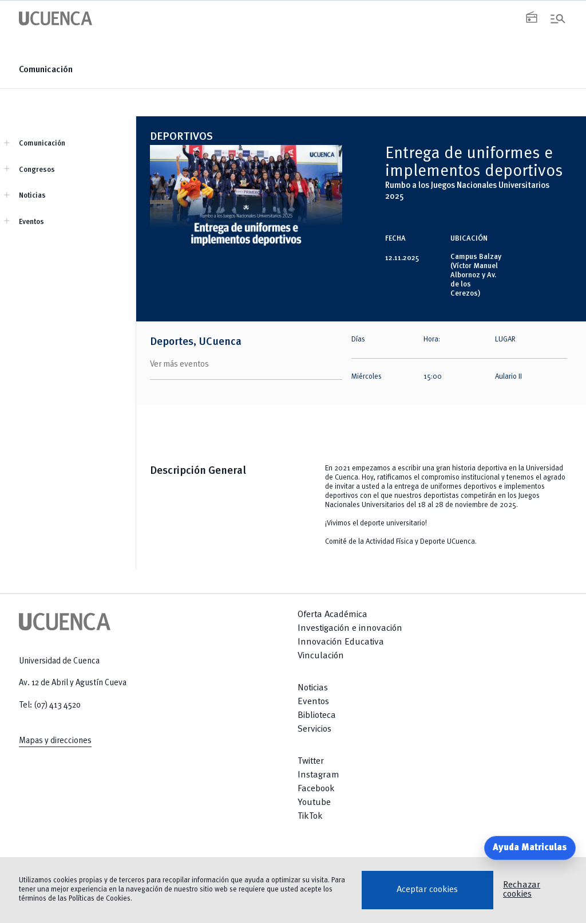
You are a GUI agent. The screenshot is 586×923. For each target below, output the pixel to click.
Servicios (314, 729)
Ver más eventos (179, 364)
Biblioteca (317, 715)
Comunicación (46, 69)
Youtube (314, 802)
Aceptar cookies (427, 889)
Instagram (318, 775)
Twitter (311, 761)
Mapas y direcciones (55, 741)
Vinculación (321, 656)
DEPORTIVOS (181, 137)
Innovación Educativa (341, 642)
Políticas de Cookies (99, 898)
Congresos (37, 170)
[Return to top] (432, 851)
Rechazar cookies (521, 890)
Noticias (32, 195)
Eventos (31, 222)
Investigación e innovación (350, 628)
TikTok (310, 816)
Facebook (316, 789)
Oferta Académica (332, 614)
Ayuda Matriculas (530, 848)
